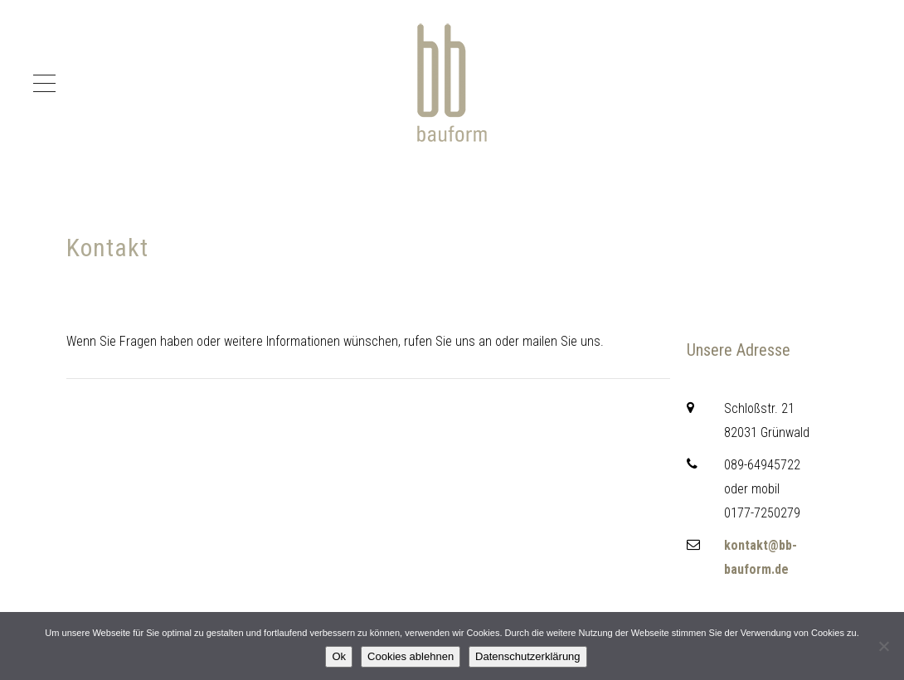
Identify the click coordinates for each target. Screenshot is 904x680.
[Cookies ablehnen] (883, 646)
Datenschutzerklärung (527, 656)
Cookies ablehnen (410, 656)
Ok (339, 656)
